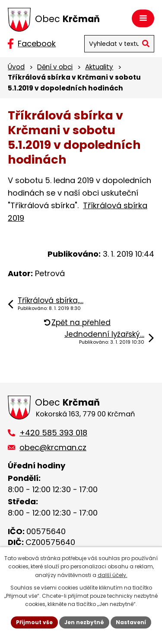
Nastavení (131, 622)
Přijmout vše (34, 622)
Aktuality (99, 66)
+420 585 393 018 (53, 432)
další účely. (112, 575)
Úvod (16, 66)
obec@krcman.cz (52, 447)
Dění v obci (55, 66)
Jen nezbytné (84, 622)
